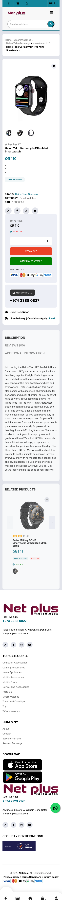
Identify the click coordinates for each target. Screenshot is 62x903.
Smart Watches (22, 39)
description (15, 340)
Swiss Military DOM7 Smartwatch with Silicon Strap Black (30, 546)
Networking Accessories (15, 686)
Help (52, 3)
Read (52, 318)
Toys (5, 706)
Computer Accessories (14, 662)
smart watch (40, 43)
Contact (6, 733)
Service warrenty (11, 738)
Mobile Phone (10, 682)
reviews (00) (15, 348)
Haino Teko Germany (18, 43)
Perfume (7, 691)
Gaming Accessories (13, 667)
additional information (25, 356)
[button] (52, 525)
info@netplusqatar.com (15, 633)
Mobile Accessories (13, 677)
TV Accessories (11, 711)
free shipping (15, 179)
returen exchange (12, 743)
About (5, 728)
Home (8, 39)
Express (35, 561)
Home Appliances (12, 672)
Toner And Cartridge (13, 701)
